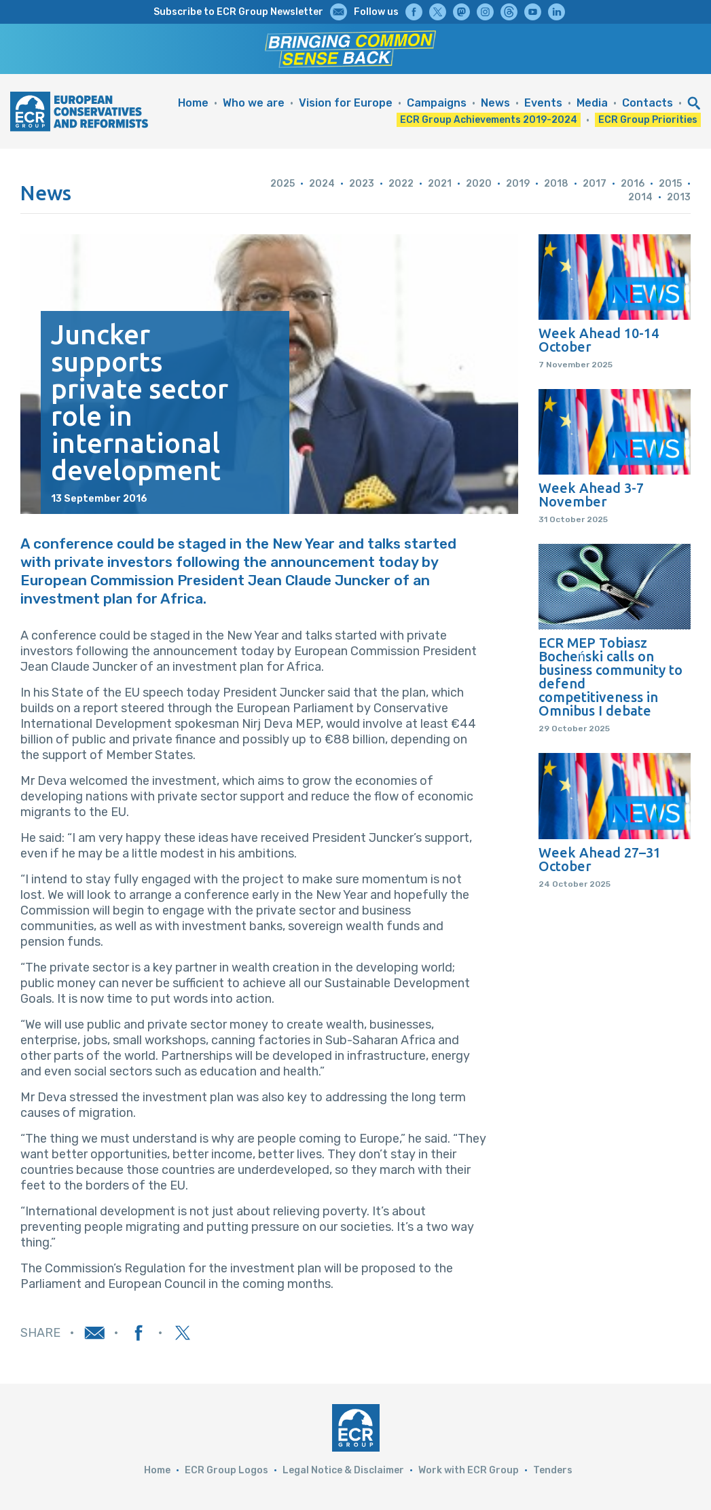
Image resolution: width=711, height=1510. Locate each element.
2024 (322, 183)
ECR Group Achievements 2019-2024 (488, 120)
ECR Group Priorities (647, 120)
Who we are (254, 102)
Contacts (647, 102)
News (495, 102)
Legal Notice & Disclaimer (343, 1470)
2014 (640, 197)
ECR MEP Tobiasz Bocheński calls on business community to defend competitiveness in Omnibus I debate (610, 677)
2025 (282, 183)
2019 (518, 183)
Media (592, 102)
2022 (401, 183)
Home (193, 102)
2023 (361, 183)
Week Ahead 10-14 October (599, 340)
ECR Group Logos (226, 1470)
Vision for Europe (346, 102)
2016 (632, 183)
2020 (479, 183)
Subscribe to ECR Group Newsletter (238, 12)
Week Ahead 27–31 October (600, 859)
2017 (594, 183)
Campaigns (437, 102)
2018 (556, 183)
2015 (670, 183)
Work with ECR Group (468, 1470)
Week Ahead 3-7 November (591, 495)
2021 (440, 183)
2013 (679, 197)
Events (543, 102)
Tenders (552, 1470)
